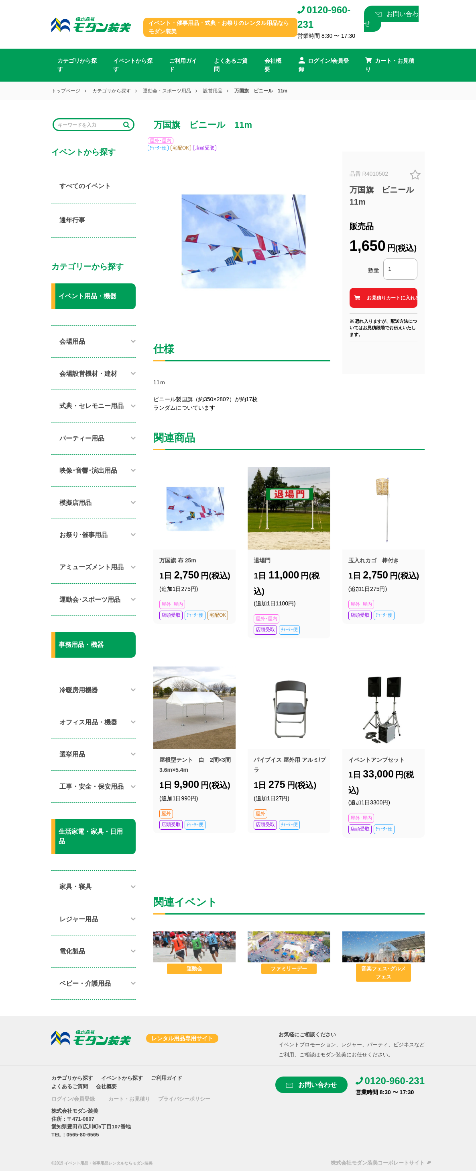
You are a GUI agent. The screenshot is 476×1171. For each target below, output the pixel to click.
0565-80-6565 (83, 1135)
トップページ (65, 91)
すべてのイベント (85, 186)
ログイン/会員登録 (73, 1099)
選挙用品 (72, 754)
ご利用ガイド (183, 64)
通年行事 (72, 220)
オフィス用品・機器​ (88, 722)
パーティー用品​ (81, 438)
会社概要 (272, 64)
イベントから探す (133, 64)
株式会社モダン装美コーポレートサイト (378, 1163)
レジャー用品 (78, 919)
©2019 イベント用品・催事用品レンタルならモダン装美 (102, 1163)
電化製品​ (72, 951)
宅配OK (181, 148)
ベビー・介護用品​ (85, 983)
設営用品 (212, 91)
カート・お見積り (129, 1099)
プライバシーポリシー (184, 1099)
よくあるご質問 (231, 64)
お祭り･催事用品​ (83, 534)
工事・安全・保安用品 (91, 786)
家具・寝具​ (75, 886)
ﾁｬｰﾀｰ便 (158, 148)
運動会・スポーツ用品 (167, 91)
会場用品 (72, 341)
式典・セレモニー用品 (91, 405)
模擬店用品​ (75, 502)
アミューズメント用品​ (91, 567)
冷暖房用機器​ (78, 690)
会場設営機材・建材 (88, 373)
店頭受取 (204, 148)
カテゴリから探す (77, 64)
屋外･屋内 (160, 141)
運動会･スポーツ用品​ (89, 599)
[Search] (88, 125)
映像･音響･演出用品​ (88, 470)
